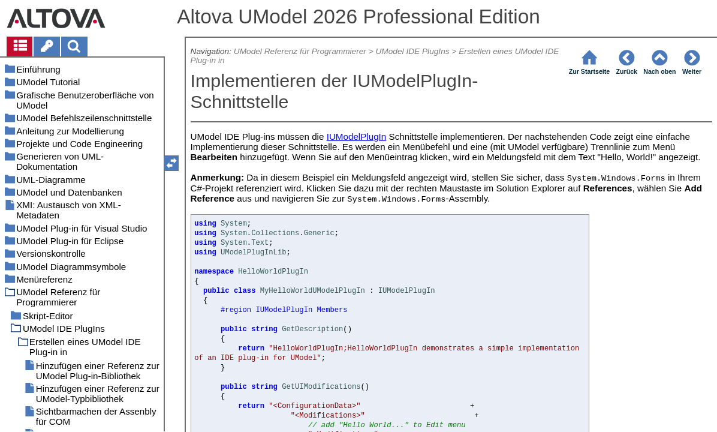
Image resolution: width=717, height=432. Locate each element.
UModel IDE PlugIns (413, 51)
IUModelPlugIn (357, 136)
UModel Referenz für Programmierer (300, 51)
